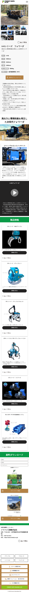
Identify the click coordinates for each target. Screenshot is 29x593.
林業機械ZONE (15, 570)
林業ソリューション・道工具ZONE (15, 578)
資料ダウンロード (15, 77)
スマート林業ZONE (15, 566)
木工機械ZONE (15, 583)
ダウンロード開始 (15, 490)
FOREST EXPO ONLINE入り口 (14, 587)
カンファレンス (16, 574)
